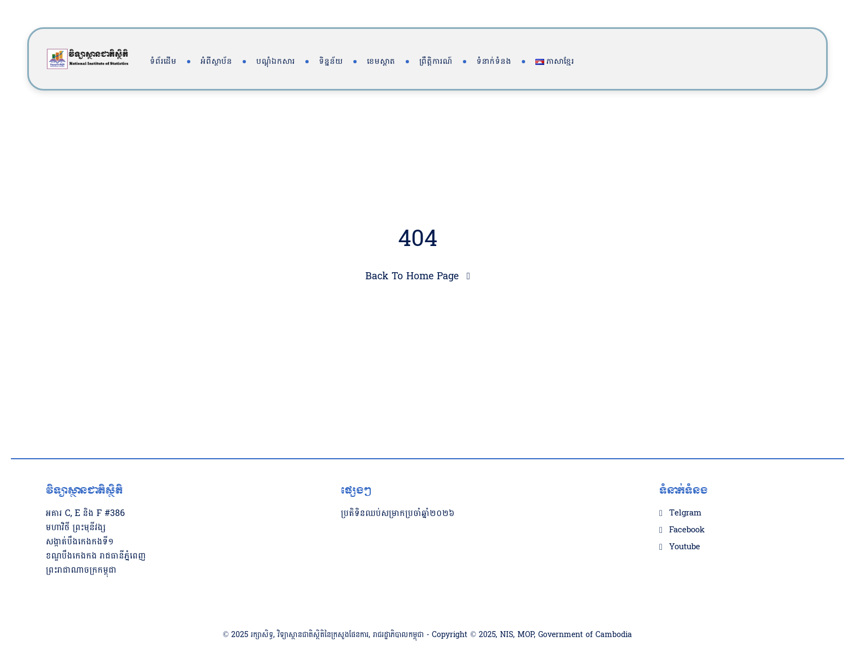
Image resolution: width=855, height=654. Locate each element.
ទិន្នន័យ (331, 61)
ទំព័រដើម (163, 61)
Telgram (685, 491)
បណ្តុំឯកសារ (275, 61)
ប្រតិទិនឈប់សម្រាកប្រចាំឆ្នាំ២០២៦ (398, 491)
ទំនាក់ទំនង (494, 61)
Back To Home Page (412, 276)
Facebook (687, 508)
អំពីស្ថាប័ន (216, 61)
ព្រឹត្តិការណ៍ (436, 61)
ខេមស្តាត (381, 61)
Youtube (684, 525)
